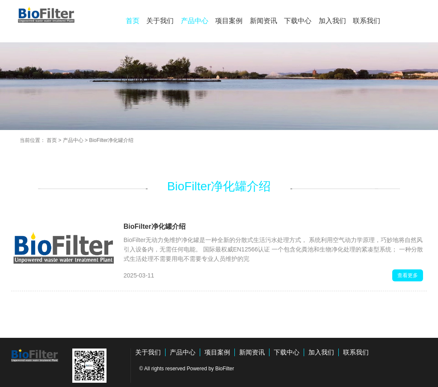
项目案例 (229, 20)
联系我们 (366, 20)
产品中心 (194, 20)
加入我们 (332, 20)
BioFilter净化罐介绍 (111, 140)
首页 (132, 20)
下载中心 (297, 20)
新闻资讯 (263, 20)
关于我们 (160, 20)
